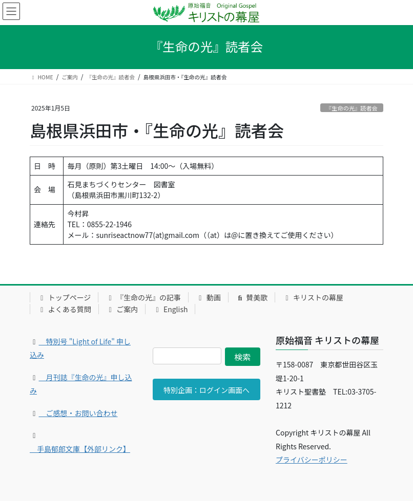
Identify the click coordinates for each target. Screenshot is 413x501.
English (170, 309)
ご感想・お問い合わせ (78, 413)
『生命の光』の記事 (143, 297)
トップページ (64, 297)
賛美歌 (252, 297)
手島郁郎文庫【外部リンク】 (80, 449)
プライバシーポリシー (311, 459)
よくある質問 (64, 309)
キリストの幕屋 (312, 297)
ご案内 (122, 309)
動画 (208, 297)
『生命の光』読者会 (352, 108)
